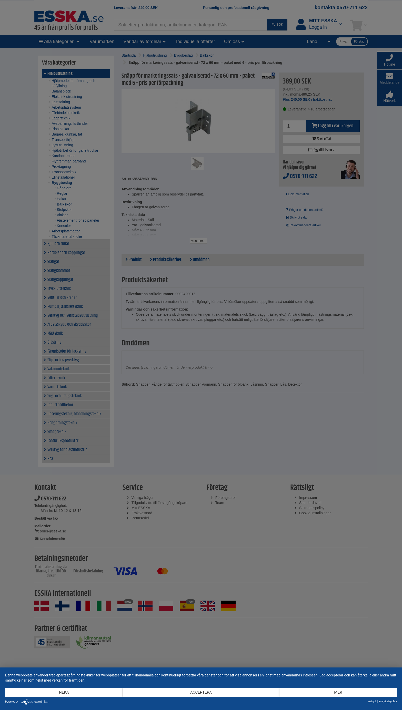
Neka (64, 692)
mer (338, 692)
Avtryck (372, 701)
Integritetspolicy (388, 701)
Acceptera (201, 692)
